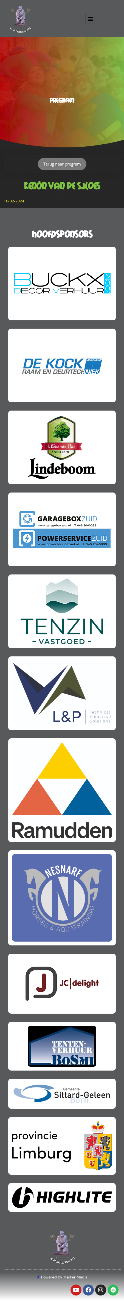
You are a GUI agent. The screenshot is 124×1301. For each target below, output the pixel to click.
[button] (90, 18)
